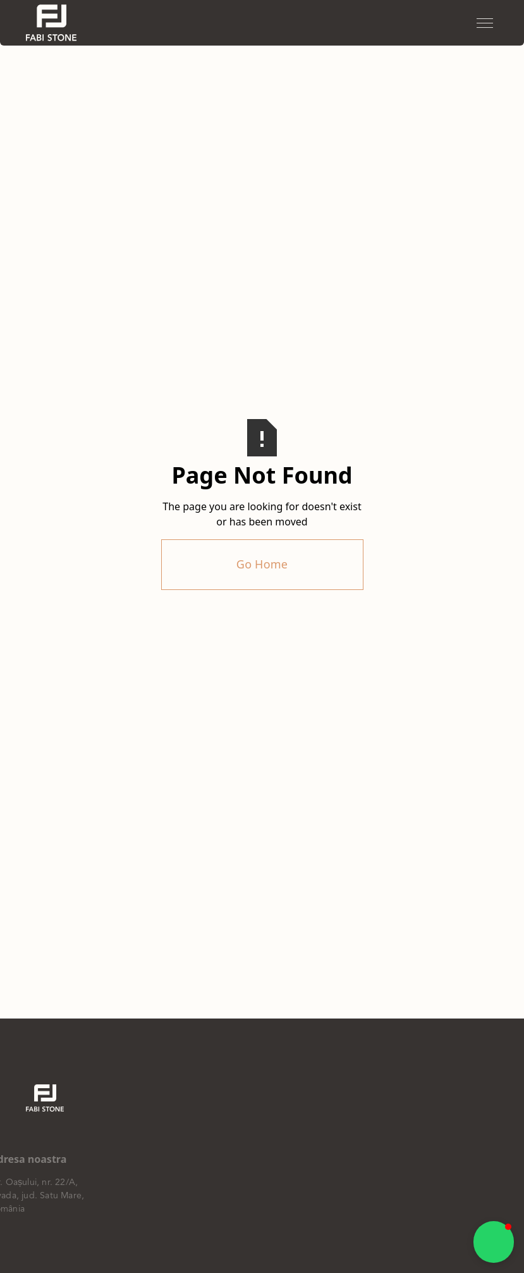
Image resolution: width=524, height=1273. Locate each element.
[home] (51, 23)
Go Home (262, 564)
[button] (485, 22)
